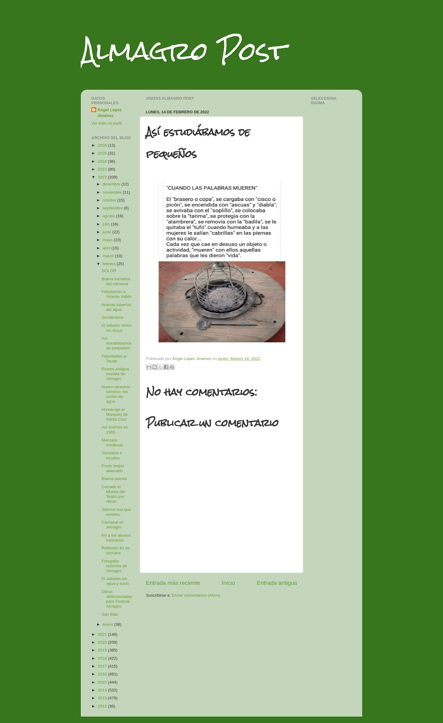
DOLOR (109, 270)
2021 (103, 634)
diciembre (112, 184)
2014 (103, 690)
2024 (103, 161)
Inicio (228, 583)
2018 (103, 658)
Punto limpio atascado (113, 468)
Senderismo (112, 317)
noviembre (113, 192)
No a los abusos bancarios (116, 537)
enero (108, 624)
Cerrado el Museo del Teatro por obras (113, 494)
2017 (103, 666)
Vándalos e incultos (112, 455)
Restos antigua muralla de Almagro (115, 374)
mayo (108, 240)
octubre (110, 200)
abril (107, 248)
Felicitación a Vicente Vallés (117, 294)
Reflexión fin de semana (116, 550)
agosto (109, 216)
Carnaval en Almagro (113, 524)
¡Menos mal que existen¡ (116, 512)
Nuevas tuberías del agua (116, 307)
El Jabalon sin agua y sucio (115, 581)
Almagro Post (183, 50)
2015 (103, 682)
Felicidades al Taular (114, 358)
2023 (103, 169)
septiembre (113, 208)
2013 (103, 698)
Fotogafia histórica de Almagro (114, 566)
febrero (110, 264)
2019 (103, 650)
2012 (103, 706)
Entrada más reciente (173, 583)
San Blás (110, 614)
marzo (109, 256)
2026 (103, 145)
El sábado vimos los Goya (117, 327)
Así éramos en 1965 (115, 429)
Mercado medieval (112, 442)
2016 (103, 674)
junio (107, 232)
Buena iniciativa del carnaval (116, 281)
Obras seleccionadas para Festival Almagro (117, 599)
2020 (103, 642)
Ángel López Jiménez (109, 113)
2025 (103, 153)
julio (107, 224)
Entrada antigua (277, 583)
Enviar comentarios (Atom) (196, 595)
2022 (103, 177)
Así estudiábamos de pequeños (117, 343)
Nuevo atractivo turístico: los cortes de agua (116, 394)
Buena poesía (114, 478)
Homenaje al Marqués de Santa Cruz (115, 414)
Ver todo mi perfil (106, 123)
